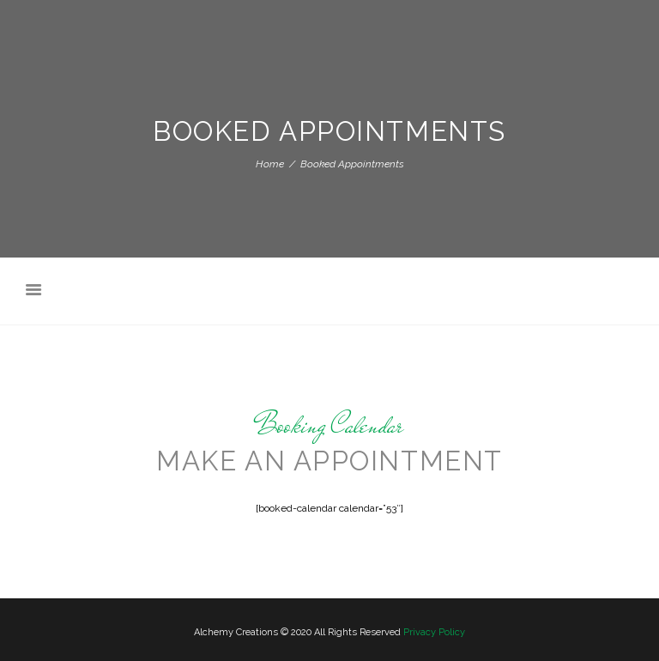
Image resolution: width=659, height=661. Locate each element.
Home (270, 164)
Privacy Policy (434, 632)
